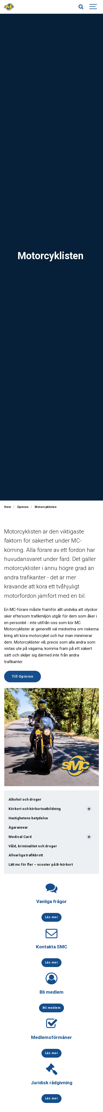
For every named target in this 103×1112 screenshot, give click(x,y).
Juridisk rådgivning (51, 1082)
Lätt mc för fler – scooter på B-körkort (41, 864)
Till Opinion (22, 676)
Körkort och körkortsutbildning (35, 809)
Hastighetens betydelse (28, 818)
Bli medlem (51, 992)
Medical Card (20, 837)
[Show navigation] (93, 7)
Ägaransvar (18, 827)
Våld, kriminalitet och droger (33, 846)
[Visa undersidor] (89, 809)
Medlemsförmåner (51, 1037)
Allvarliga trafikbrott (26, 855)
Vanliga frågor (51, 901)
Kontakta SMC (51, 946)
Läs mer (51, 917)
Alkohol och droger (25, 799)
